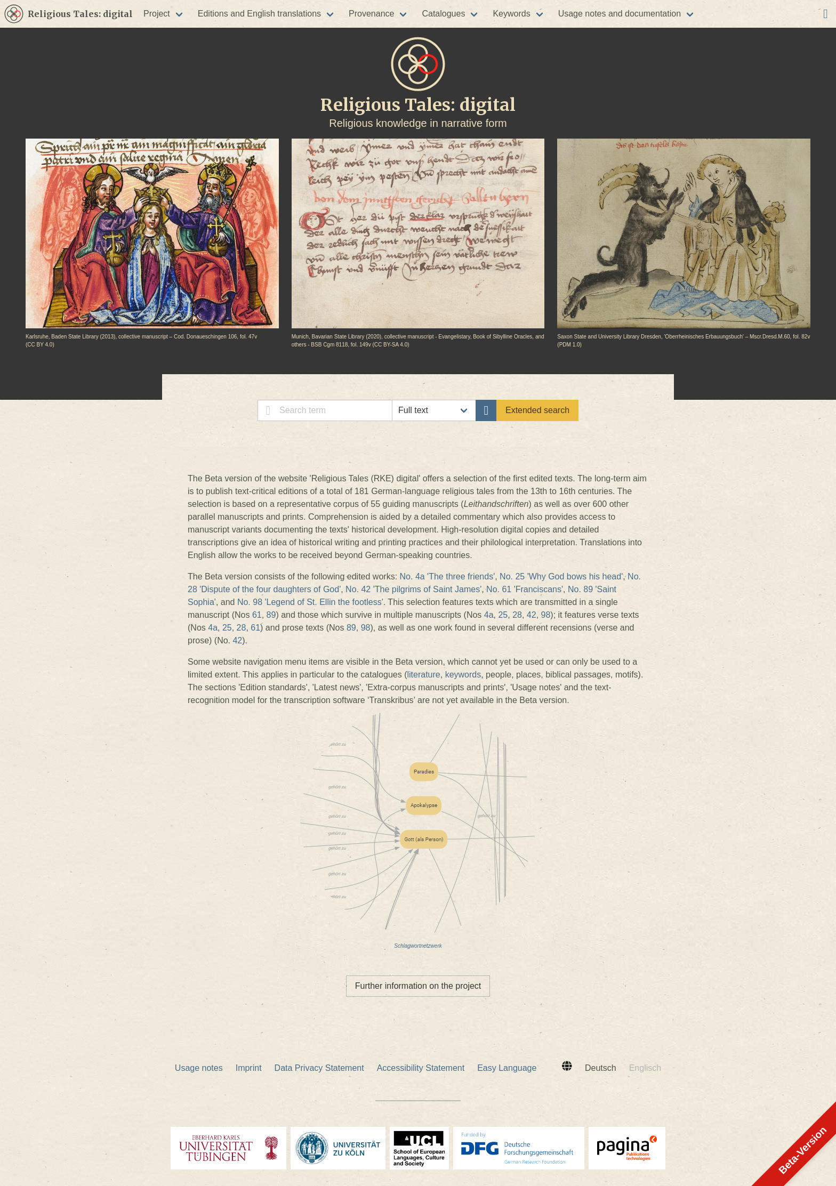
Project (156, 13)
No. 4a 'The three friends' (447, 576)
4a (489, 614)
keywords (463, 674)
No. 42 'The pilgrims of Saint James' (413, 589)
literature (423, 674)
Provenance (371, 13)
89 (271, 614)
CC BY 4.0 (39, 345)
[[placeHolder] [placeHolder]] (14, 14)
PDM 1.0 (569, 345)
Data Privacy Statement (319, 1067)
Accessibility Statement (421, 1067)
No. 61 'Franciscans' (524, 589)
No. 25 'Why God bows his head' (561, 576)
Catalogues (443, 13)
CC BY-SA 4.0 (390, 345)
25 (503, 614)
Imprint (249, 1067)
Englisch (645, 1067)
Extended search (537, 410)
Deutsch (600, 1067)
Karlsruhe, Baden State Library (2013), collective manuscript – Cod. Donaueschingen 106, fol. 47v (141, 337)
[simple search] (325, 410)
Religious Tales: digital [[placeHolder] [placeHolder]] (80, 14)
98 (546, 614)
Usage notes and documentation (619, 13)
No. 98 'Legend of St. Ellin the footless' (310, 602)
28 (517, 614)
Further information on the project (418, 985)
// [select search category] (434, 410)
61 (257, 614)
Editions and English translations (259, 13)
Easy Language (506, 1067)
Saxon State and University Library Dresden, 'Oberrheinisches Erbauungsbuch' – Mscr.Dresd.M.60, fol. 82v (683, 337)
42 (531, 614)
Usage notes (199, 1067)
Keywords (511, 13)
